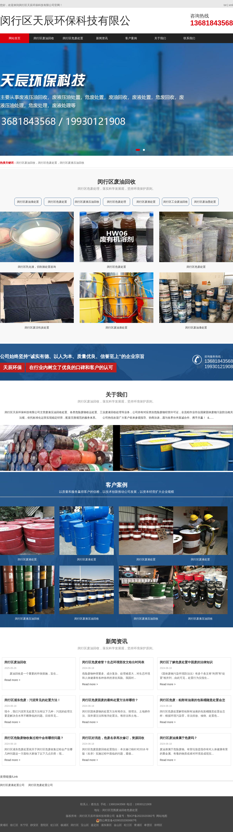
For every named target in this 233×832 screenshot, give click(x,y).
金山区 (118, 825)
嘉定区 (95, 825)
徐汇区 (14, 825)
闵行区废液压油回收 (87, 201)
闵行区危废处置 (73, 38)
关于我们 (160, 38)
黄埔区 (4, 825)
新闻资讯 (102, 38)
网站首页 (14, 38)
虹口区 (54, 825)
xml (231, 5)
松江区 (128, 825)
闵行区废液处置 (146, 201)
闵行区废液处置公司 (12, 785)
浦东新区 (106, 825)
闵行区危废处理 (116, 201)
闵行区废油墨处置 (205, 201)
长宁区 (24, 825)
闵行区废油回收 (44, 38)
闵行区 (75, 825)
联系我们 (189, 38)
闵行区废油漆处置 (28, 201)
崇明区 (158, 825)
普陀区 (44, 825)
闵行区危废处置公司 (40, 785)
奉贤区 (148, 825)
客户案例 (131, 38)
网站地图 (161, 815)
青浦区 (138, 825)
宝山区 (85, 825)
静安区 (34, 825)
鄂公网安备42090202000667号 (118, 820)
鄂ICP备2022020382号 (141, 815)
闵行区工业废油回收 (175, 201)
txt (225, 5)
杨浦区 (65, 825)
